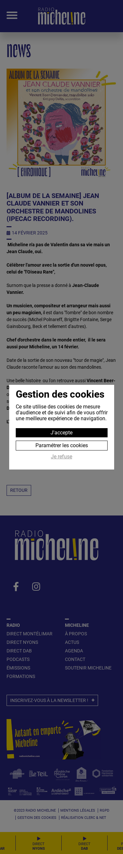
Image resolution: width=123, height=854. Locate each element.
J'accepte (61, 432)
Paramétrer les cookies (61, 445)
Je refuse (61, 457)
